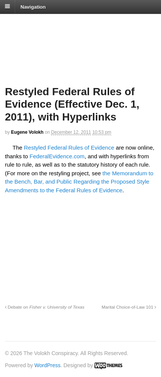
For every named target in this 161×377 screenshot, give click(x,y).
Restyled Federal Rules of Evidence (69, 147)
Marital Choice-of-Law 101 (129, 306)
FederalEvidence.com (57, 156)
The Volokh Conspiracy (58, 23)
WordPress (47, 365)
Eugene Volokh (27, 132)
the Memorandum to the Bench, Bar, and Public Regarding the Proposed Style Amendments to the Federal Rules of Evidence (79, 181)
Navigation (32, 6)
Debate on (44, 306)
